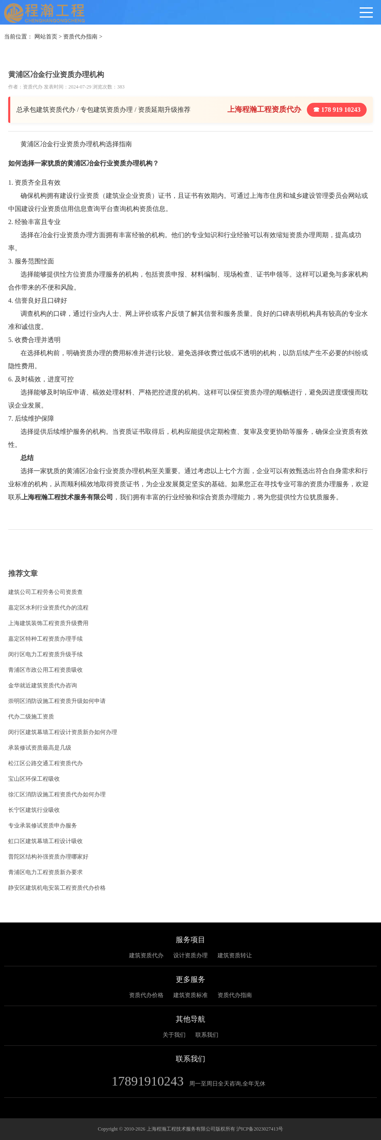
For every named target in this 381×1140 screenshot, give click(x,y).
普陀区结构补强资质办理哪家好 (48, 857)
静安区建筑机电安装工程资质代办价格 (57, 888)
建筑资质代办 (146, 955)
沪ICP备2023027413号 (259, 1129)
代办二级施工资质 (31, 717)
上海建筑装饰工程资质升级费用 (48, 623)
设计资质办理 (190, 955)
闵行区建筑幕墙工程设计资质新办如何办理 (62, 732)
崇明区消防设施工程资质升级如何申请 (57, 701)
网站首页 (45, 37)
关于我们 (174, 1035)
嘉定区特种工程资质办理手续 (45, 639)
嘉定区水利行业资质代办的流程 (48, 608)
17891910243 (147, 1081)
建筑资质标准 (190, 995)
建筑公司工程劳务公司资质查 (45, 592)
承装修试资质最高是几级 (39, 748)
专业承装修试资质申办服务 (42, 826)
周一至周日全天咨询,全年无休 (227, 1084)
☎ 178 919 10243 (337, 109)
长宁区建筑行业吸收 (34, 810)
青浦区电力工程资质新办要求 (45, 872)
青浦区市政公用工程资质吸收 (45, 670)
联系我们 (206, 1035)
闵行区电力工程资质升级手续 (45, 654)
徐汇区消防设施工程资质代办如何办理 (57, 794)
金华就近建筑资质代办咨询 (42, 685)
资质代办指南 (80, 37)
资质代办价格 (146, 995)
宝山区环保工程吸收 (34, 779)
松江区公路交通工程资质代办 (45, 763)
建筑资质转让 (235, 955)
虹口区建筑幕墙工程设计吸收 (45, 841)
